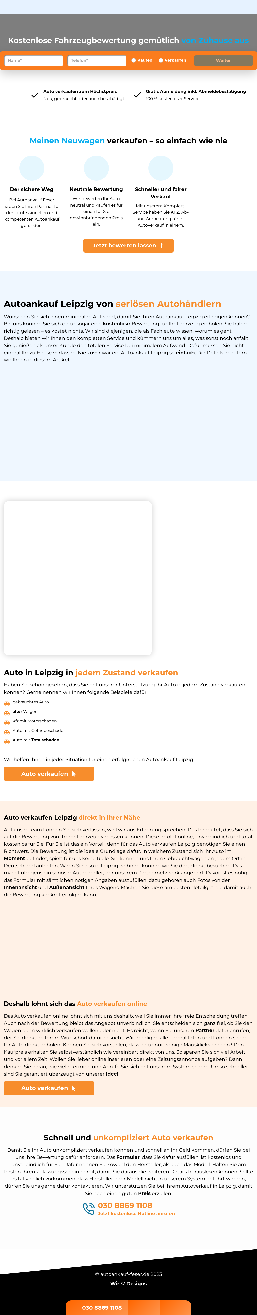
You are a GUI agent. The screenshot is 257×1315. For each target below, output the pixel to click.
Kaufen (144, 60)
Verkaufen (175, 60)
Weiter (223, 60)
